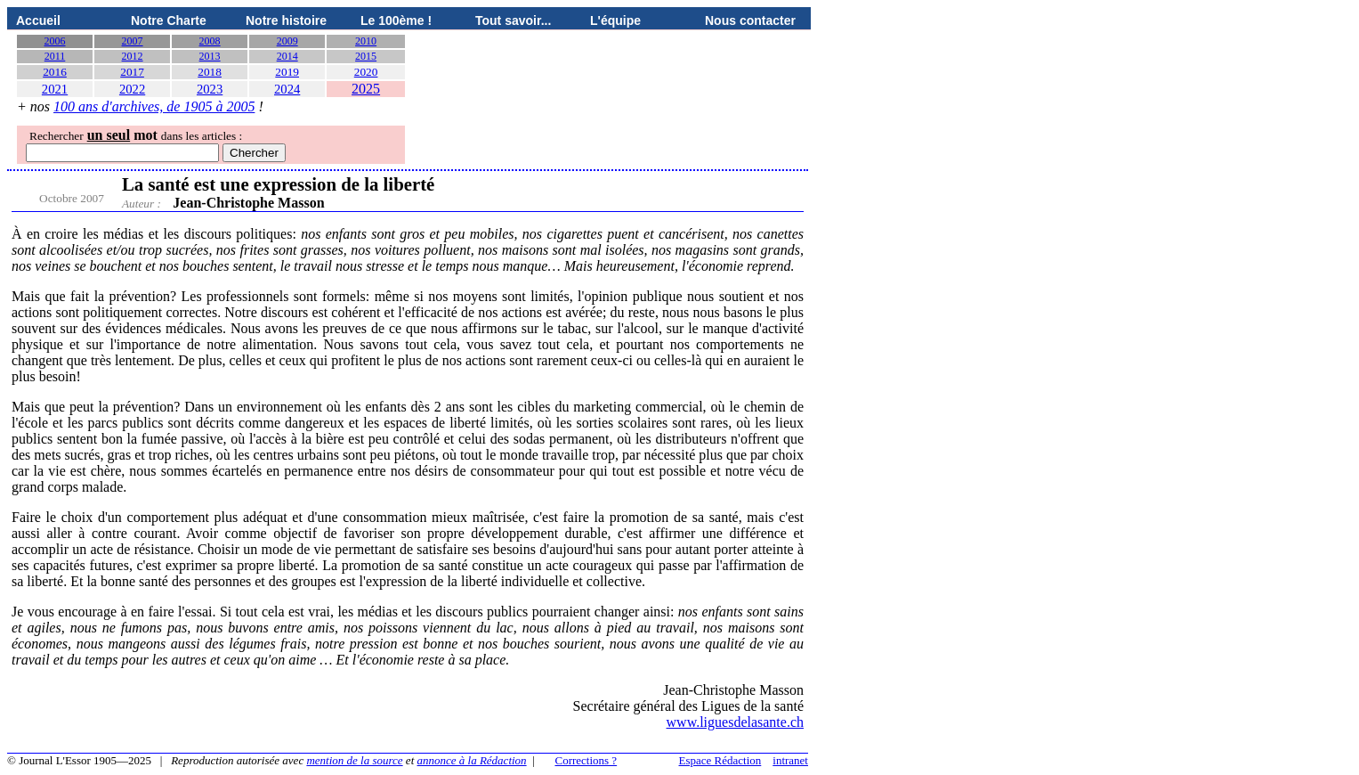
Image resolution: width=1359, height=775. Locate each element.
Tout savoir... (513, 20)
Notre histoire (286, 20)
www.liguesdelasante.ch (735, 722)
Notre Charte (168, 20)
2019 (287, 71)
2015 (365, 56)
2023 (209, 89)
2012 (132, 56)
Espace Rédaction (720, 760)
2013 (210, 56)
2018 (210, 71)
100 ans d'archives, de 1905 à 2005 (154, 106)
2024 (287, 89)
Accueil (38, 20)
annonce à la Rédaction (472, 760)
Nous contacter (750, 20)
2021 (55, 89)
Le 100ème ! (396, 20)
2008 (210, 41)
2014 (287, 56)
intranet (790, 760)
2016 (55, 71)
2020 (366, 71)
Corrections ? (585, 760)
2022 (132, 89)
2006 (55, 41)
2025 (366, 88)
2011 (55, 56)
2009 (287, 41)
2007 (132, 41)
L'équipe (615, 20)
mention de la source (354, 760)
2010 (365, 41)
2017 (132, 71)
